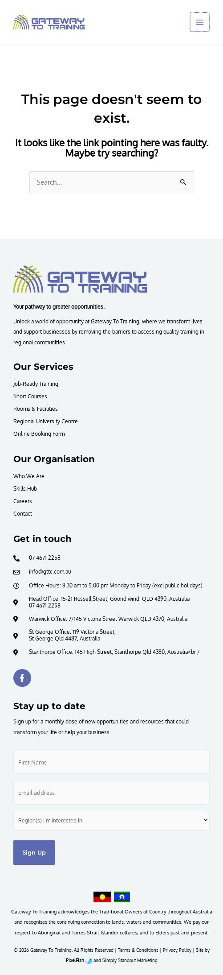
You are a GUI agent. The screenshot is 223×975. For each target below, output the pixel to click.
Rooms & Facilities (35, 408)
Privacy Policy (177, 950)
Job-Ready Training (35, 383)
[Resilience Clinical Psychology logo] (80, 278)
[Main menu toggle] (200, 22)
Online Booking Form (39, 433)
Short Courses (30, 396)
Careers (22, 500)
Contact (22, 513)
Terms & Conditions (138, 950)
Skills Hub (25, 488)
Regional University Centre (45, 421)
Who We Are (29, 475)
